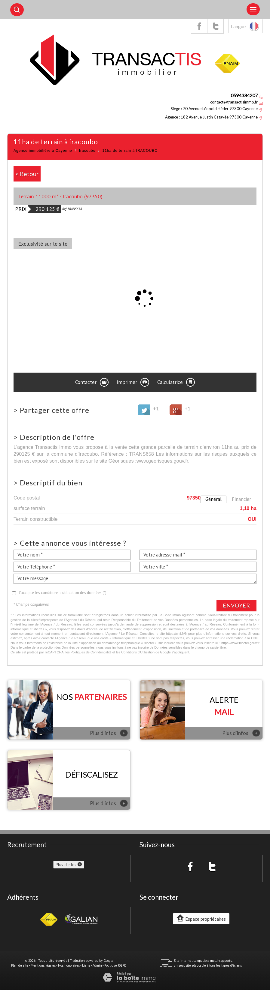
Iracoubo (87, 150)
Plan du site (19, 965)
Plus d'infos (109, 732)
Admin (97, 965)
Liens (86, 965)
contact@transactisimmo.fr (234, 102)
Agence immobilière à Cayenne (43, 150)
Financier (241, 499)
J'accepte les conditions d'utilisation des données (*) (62, 592)
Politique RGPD (115, 965)
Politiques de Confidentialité (91, 652)
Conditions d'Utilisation (138, 652)
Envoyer (236, 605)
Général (213, 499)
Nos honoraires (69, 965)
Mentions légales (43, 965)
